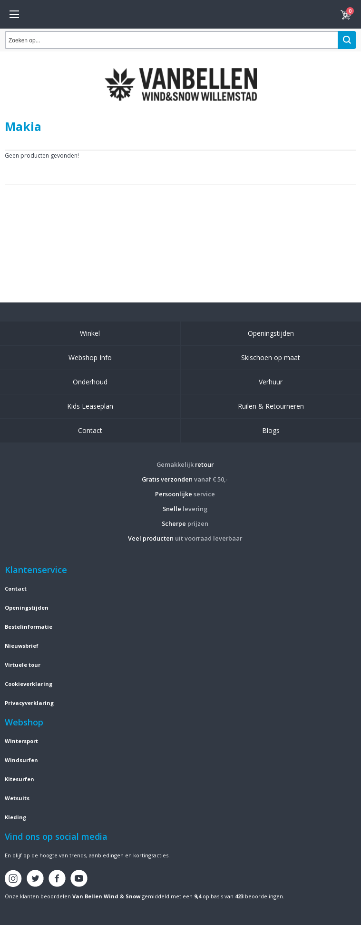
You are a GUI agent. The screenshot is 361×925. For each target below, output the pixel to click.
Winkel (90, 333)
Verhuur (271, 381)
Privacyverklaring (29, 702)
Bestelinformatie (28, 626)
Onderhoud (90, 381)
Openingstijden (271, 333)
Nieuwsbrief (22, 645)
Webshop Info (90, 357)
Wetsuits (17, 798)
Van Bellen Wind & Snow (106, 896)
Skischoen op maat (270, 357)
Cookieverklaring (28, 683)
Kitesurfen (19, 779)
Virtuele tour (22, 664)
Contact (90, 430)
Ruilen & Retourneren (271, 406)
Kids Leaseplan (90, 406)
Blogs (271, 430)
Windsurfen (21, 760)
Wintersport (21, 740)
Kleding (15, 817)
